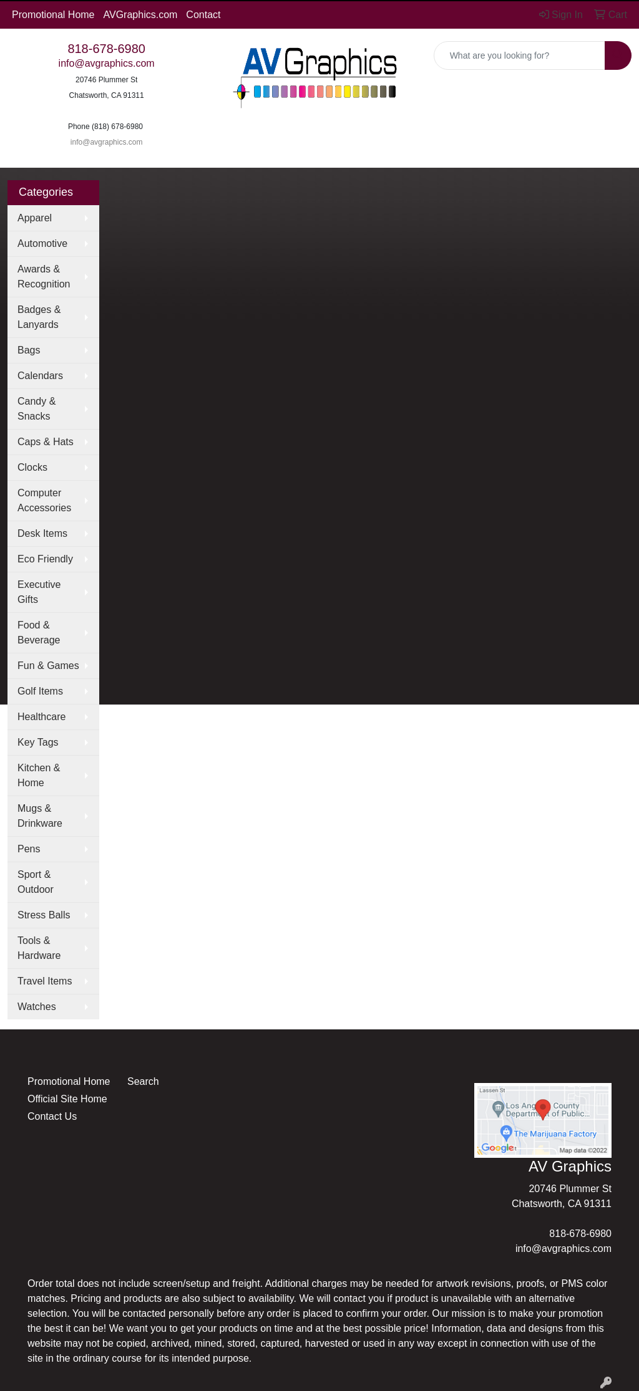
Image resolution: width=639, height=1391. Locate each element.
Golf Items (40, 691)
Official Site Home (67, 1099)
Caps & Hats (45, 441)
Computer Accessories (44, 500)
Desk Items (42, 533)
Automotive (42, 243)
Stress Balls (43, 915)
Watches (36, 1006)
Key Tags (38, 742)
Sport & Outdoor (35, 882)
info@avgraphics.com (107, 63)
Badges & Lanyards (39, 317)
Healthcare (41, 716)
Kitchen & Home (38, 775)
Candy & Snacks (36, 408)
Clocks (32, 467)
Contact (203, 14)
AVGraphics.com (141, 14)
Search (143, 1081)
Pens (28, 849)
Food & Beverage (39, 632)
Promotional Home (53, 14)
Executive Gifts (39, 592)
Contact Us (52, 1116)
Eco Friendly (45, 559)
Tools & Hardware (39, 948)
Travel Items (44, 981)
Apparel (34, 218)
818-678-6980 (106, 48)
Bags (28, 350)
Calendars (40, 375)
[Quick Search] (519, 55)
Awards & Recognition (44, 276)
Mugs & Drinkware (39, 816)
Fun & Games (48, 665)
